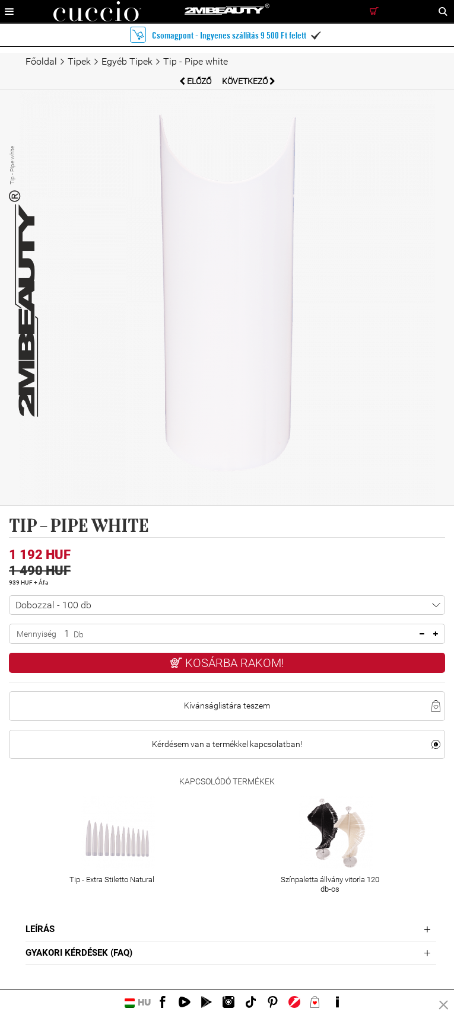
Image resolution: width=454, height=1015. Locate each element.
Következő (248, 81)
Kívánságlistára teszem (227, 705)
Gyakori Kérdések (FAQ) (79, 952)
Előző (196, 81)
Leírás (40, 929)
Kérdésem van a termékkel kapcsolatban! (227, 744)
